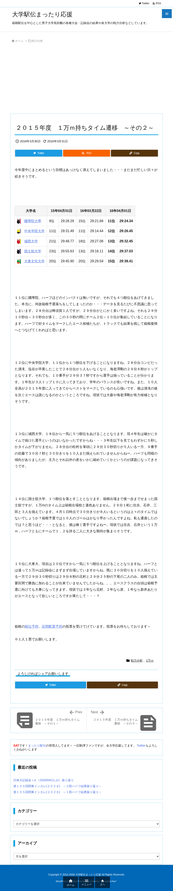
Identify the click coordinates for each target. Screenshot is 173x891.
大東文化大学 (34, 261)
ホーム (19, 40)
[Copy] (134, 153)
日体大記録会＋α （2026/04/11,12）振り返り (43, 780)
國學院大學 (32, 221)
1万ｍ (150, 660)
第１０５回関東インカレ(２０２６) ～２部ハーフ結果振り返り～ (57, 786)
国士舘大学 (32, 251)
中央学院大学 (34, 231)
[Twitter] (38, 153)
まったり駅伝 (37, 745)
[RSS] (86, 153)
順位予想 (31, 626)
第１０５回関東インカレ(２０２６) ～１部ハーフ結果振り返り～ (57, 792)
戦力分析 (37, 40)
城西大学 (31, 241)
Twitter (141, 745)
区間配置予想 (52, 626)
